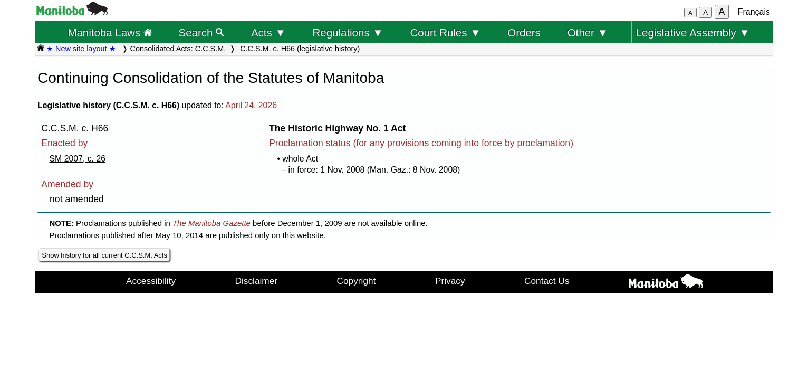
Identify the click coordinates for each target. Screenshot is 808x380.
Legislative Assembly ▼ (693, 32)
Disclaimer (256, 281)
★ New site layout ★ (81, 48)
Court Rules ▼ (445, 32)
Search (202, 32)
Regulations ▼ (348, 32)
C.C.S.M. (210, 48)
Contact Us (546, 281)
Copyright (356, 281)
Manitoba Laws (109, 32)
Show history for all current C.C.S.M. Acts (104, 255)
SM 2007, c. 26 (77, 158)
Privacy (450, 281)
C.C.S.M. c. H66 (74, 128)
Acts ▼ (268, 32)
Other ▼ (587, 32)
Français (754, 11)
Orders (524, 32)
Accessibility (151, 281)
